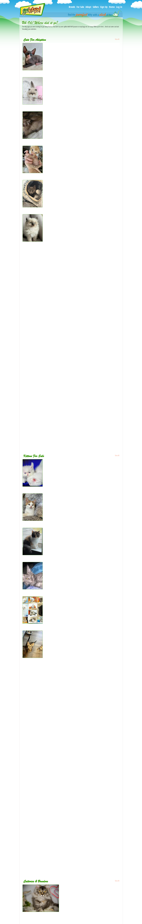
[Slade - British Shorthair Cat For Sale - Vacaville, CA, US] (39, 756)
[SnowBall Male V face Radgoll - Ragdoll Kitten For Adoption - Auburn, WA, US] (46, 376)
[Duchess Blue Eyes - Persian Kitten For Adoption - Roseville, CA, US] (33, 104)
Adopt (88, 7)
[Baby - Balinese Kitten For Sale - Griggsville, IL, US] (38, 846)
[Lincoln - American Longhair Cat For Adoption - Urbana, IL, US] (41, 385)
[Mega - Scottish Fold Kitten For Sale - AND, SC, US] (33, 554)
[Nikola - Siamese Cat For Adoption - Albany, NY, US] (38, 430)
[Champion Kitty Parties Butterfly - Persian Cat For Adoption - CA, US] (43, 367)
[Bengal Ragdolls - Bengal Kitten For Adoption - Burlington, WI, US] (42, 322)
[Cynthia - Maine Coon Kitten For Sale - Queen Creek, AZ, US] (41, 810)
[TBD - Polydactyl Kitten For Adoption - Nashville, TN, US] (39, 259)
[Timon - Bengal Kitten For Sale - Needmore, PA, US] (38, 747)
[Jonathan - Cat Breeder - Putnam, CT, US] (35, 918)
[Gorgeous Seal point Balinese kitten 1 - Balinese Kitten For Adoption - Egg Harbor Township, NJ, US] (33, 241)
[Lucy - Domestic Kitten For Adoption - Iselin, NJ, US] (38, 403)
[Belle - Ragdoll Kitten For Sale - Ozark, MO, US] (37, 675)
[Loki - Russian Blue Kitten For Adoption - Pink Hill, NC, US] (33, 206)
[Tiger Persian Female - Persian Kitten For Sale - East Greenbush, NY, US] (44, 855)
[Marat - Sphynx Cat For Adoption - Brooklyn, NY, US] (33, 69)
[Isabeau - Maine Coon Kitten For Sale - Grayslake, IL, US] (40, 774)
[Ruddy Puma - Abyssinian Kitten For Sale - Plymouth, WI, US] (41, 711)
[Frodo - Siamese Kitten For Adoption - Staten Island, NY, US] (41, 421)
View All (117, 39)
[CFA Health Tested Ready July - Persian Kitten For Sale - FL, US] (33, 623)
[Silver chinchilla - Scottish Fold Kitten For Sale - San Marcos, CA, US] (43, 792)
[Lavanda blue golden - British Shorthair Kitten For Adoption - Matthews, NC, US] (46, 268)
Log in (119, 7)
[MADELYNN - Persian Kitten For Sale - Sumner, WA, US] (39, 819)
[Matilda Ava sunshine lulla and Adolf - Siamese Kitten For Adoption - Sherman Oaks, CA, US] (50, 331)
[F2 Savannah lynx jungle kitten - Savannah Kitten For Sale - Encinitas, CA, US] (45, 837)
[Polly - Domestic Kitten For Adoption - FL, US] (36, 286)
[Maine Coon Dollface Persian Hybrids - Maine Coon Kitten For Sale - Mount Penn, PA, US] (49, 783)
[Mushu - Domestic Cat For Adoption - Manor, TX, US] (39, 304)
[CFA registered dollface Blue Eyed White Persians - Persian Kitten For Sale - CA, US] (33, 486)
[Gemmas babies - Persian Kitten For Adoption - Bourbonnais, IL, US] (43, 439)
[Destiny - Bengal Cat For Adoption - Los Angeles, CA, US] (39, 250)
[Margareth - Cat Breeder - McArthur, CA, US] (41, 911)
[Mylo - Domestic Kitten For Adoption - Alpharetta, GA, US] (40, 358)
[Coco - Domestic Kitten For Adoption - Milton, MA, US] (39, 313)
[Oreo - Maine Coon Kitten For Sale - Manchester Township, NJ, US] (43, 828)
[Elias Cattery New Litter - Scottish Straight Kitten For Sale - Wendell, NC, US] (45, 693)
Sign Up (103, 7)
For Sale (80, 7)
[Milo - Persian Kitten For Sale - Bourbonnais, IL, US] (38, 864)
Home (112, 7)
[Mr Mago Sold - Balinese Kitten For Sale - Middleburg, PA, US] (41, 702)
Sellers (96, 7)
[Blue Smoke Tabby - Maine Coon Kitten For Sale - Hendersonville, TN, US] (45, 684)
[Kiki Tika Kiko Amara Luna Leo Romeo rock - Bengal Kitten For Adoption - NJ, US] (33, 172)
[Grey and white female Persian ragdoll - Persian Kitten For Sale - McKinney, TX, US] (47, 729)
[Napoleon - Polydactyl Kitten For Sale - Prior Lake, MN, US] (33, 520)
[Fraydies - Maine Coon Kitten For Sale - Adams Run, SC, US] (33, 588)
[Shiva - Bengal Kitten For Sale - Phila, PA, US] (33, 657)
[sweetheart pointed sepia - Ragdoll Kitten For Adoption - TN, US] (33, 138)
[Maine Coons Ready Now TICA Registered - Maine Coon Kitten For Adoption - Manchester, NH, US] (52, 394)
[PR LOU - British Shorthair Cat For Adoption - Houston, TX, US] (41, 349)
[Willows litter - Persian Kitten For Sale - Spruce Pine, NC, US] (41, 738)
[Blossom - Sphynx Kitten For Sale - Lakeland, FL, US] (38, 765)
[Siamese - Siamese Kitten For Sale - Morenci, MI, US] (39, 666)
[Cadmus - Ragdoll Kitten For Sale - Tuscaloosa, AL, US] (39, 801)
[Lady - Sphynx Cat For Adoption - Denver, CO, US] (37, 412)
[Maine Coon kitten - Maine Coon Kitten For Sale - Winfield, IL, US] (42, 720)
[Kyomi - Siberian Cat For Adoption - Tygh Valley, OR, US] (39, 340)
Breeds (72, 7)
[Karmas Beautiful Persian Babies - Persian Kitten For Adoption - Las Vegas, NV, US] (47, 295)
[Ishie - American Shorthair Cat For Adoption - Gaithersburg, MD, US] (43, 277)
